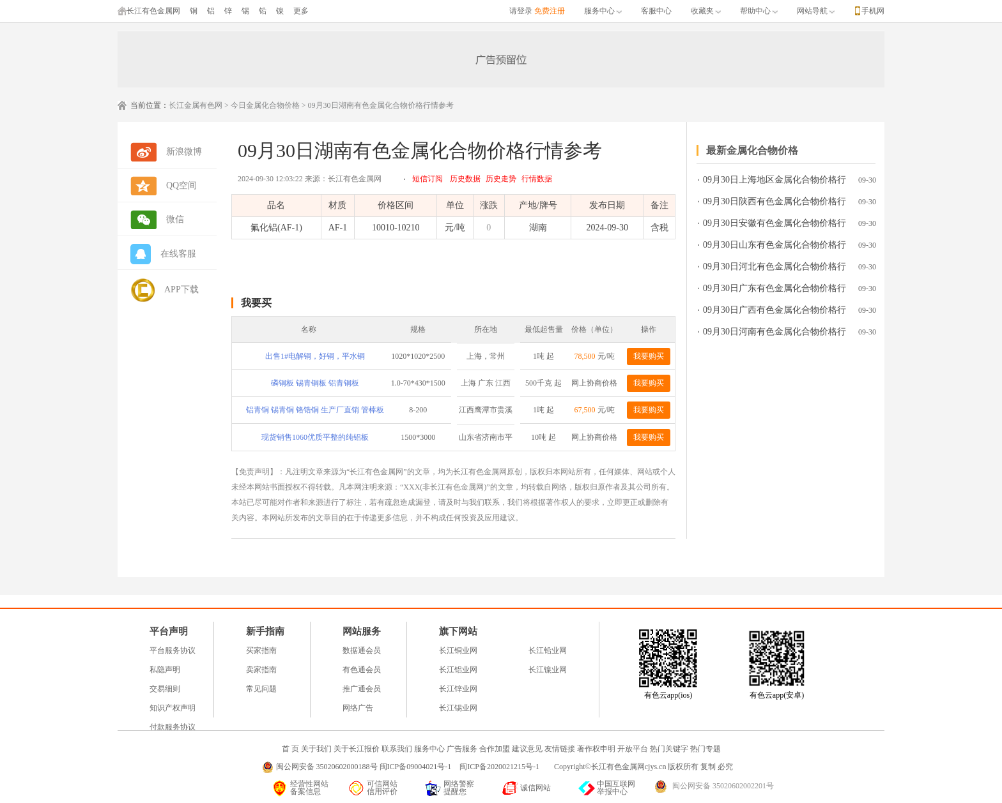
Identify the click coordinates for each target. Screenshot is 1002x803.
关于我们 (316, 748)
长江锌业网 (458, 688)
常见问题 (261, 688)
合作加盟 (494, 748)
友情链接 (559, 748)
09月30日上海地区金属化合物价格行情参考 (774, 182)
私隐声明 (165, 669)
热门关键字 (669, 748)
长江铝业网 (458, 669)
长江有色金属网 (149, 10)
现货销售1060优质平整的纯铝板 (315, 437)
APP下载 (181, 289)
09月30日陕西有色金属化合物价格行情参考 (774, 204)
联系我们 (397, 748)
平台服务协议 (173, 650)
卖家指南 (261, 669)
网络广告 (358, 707)
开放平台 (632, 748)
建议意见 (527, 748)
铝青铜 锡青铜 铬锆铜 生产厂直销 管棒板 (315, 409)
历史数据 (465, 178)
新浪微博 (184, 151)
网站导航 (816, 10)
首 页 (290, 748)
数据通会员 (362, 650)
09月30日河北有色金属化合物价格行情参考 (774, 269)
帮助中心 (759, 10)
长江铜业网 (458, 650)
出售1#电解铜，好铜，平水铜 (315, 356)
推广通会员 (362, 688)
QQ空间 (181, 185)
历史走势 (501, 178)
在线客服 (178, 254)
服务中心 (603, 10)
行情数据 (536, 178)
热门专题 (705, 748)
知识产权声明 (173, 707)
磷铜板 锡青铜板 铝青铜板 (315, 383)
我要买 (256, 302)
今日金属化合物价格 (265, 105)
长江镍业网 (547, 669)
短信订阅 (427, 178)
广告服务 (462, 748)
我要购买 (648, 356)
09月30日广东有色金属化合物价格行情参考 (774, 290)
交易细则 (165, 688)
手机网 (872, 10)
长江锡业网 (458, 707)
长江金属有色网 (195, 105)
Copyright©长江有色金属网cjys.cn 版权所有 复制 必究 (643, 766)
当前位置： (149, 105)
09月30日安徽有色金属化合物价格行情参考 (774, 225)
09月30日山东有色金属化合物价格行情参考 (774, 247)
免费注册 (549, 10)
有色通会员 (362, 669)
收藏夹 (706, 10)
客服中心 (656, 10)
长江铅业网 (547, 650)
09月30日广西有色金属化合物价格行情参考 (774, 312)
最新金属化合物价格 (752, 150)
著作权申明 (596, 748)
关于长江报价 (357, 748)
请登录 (520, 10)
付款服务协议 (173, 727)
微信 (175, 219)
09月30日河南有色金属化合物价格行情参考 (774, 334)
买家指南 (261, 650)
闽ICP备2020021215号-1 (500, 766)
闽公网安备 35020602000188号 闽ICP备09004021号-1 (364, 766)
